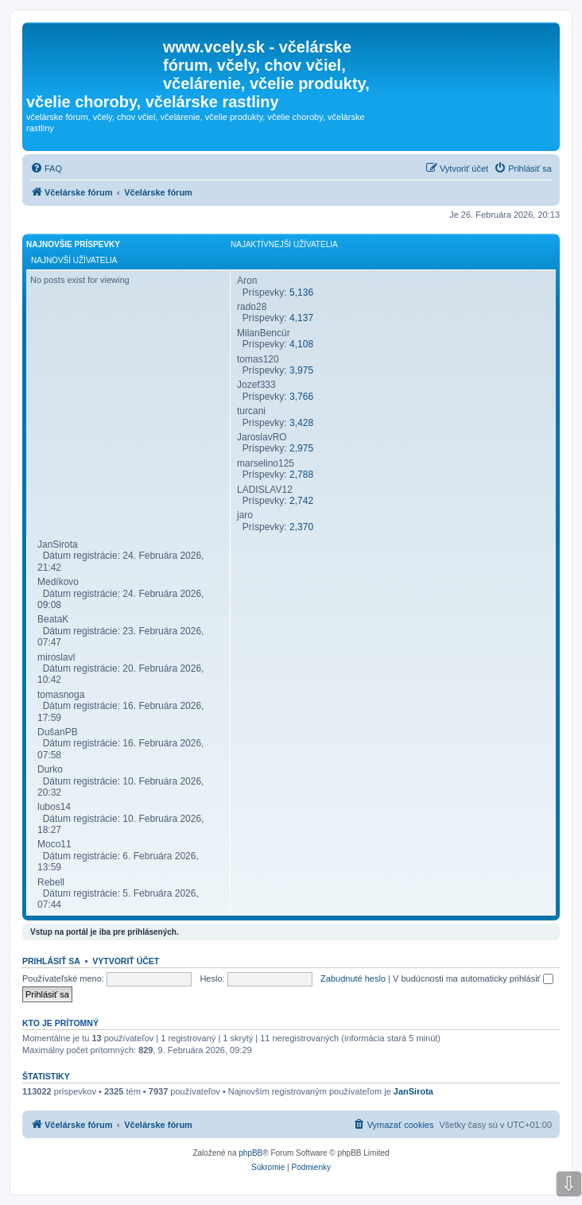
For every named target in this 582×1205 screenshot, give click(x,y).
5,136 (301, 292)
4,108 (301, 344)
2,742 (301, 500)
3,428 (301, 422)
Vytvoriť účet (125, 961)
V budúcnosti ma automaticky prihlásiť (473, 978)
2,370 (301, 527)
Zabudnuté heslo (353, 978)
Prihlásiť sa (51, 961)
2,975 (301, 448)
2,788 (301, 474)
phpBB (250, 1153)
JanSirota (413, 1091)
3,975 (301, 370)
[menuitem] (46, 168)
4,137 (301, 318)
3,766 (301, 396)
